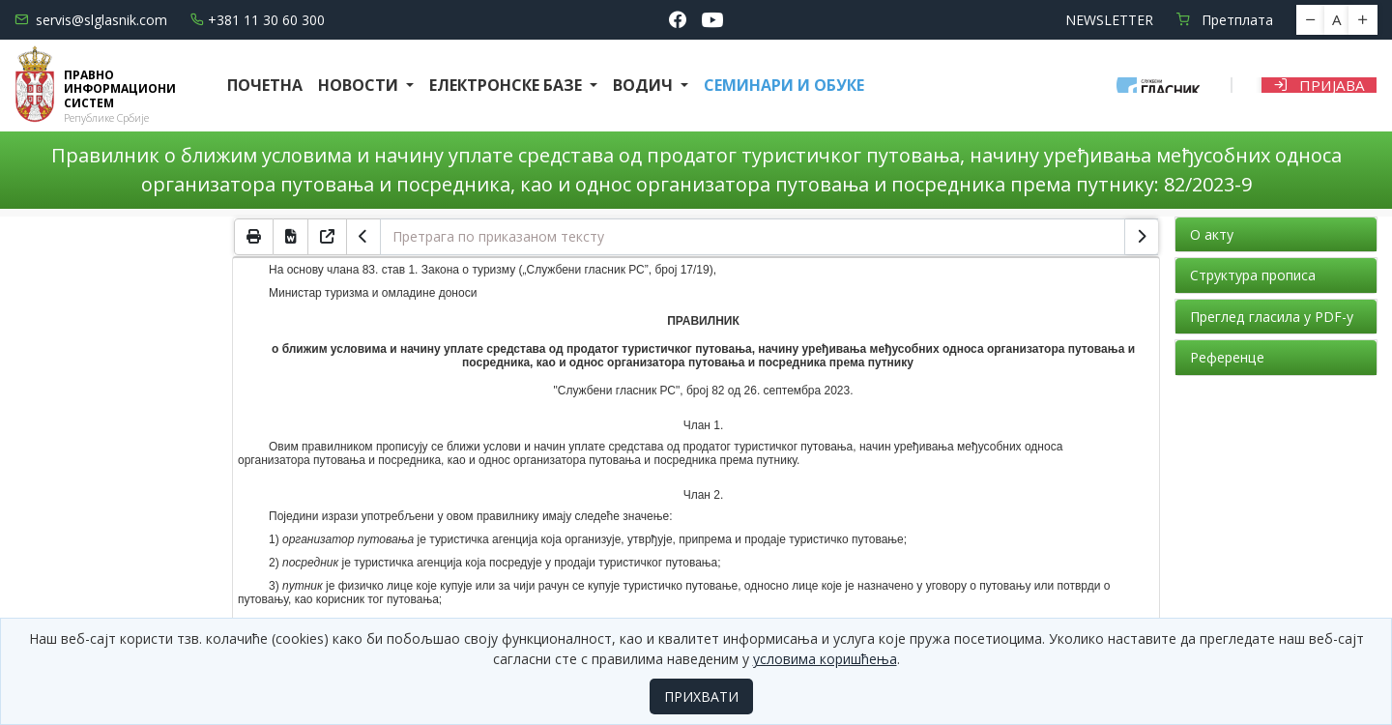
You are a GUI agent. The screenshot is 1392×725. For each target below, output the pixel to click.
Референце (1227, 357)
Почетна (265, 85)
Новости (360, 85)
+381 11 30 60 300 (257, 20)
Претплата (1224, 20)
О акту (1211, 234)
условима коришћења (825, 659)
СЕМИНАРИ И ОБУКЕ (784, 85)
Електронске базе (507, 85)
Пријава (1319, 85)
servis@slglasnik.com (90, 20)
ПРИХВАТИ (701, 696)
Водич (645, 85)
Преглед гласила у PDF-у (1271, 316)
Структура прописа (1253, 275)
